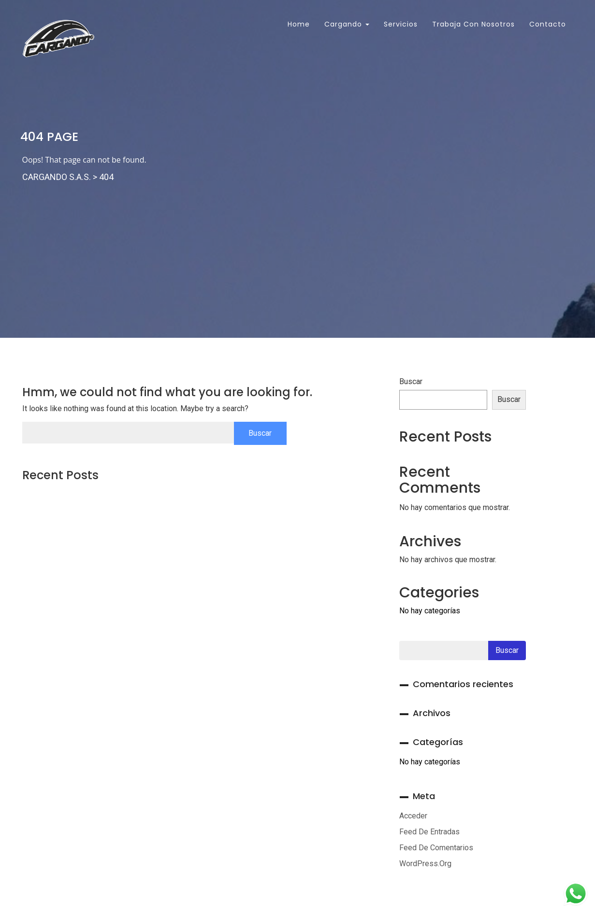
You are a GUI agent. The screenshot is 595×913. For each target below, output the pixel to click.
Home (297, 24)
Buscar (410, 381)
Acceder (413, 815)
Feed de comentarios (436, 847)
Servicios (401, 24)
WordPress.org (425, 863)
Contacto (547, 24)
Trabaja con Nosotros (473, 24)
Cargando (346, 24)
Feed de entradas (429, 831)
